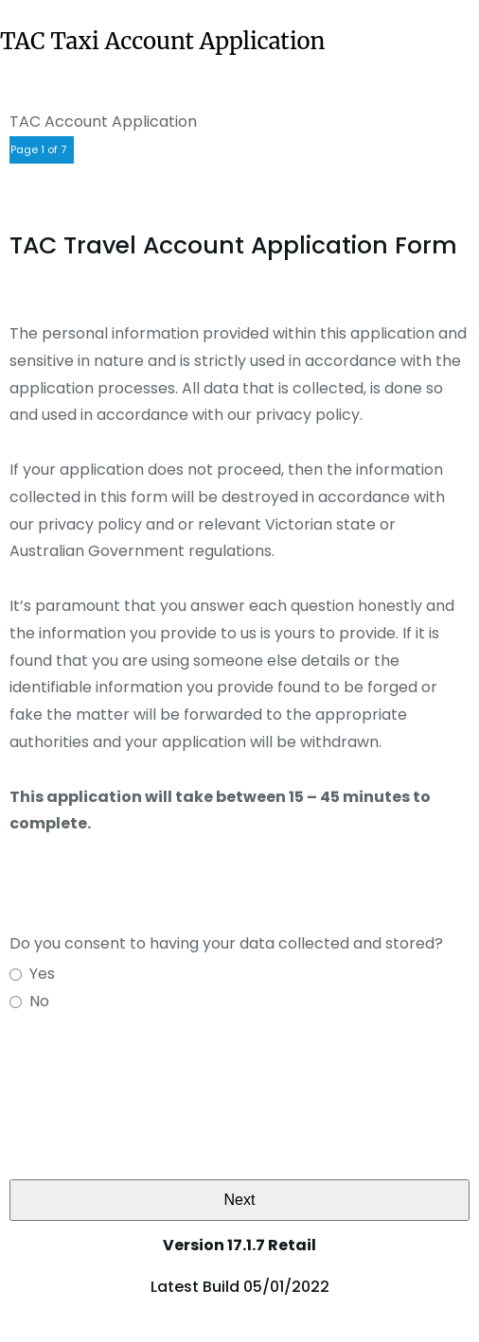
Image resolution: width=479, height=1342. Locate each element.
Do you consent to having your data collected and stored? (226, 943)
